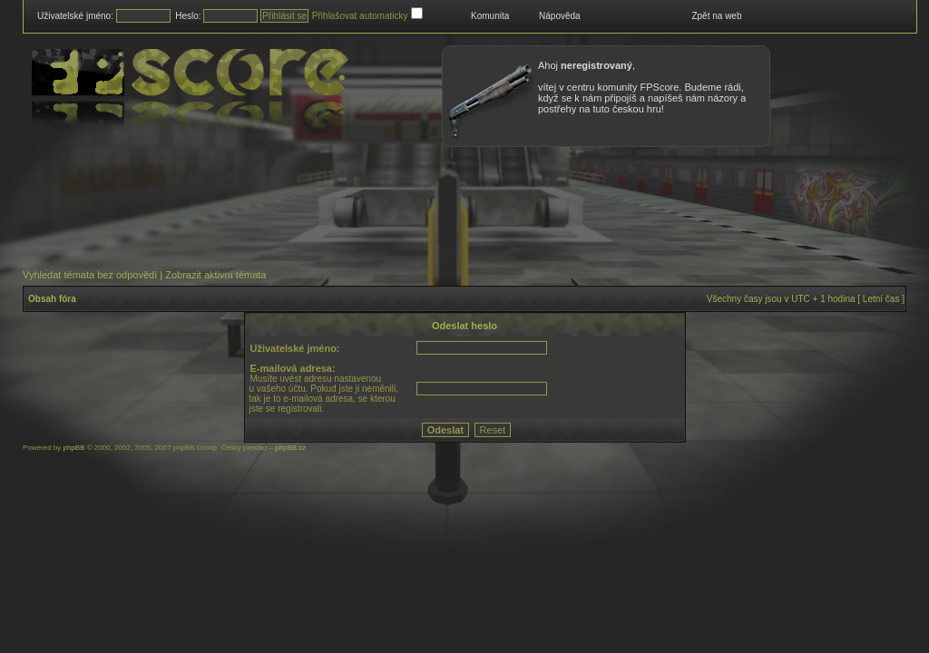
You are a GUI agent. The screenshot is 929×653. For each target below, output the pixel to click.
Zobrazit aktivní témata (215, 274)
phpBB (73, 447)
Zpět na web (716, 16)
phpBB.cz (290, 447)
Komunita (490, 16)
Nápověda (560, 16)
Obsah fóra (52, 299)
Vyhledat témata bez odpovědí (90, 274)
